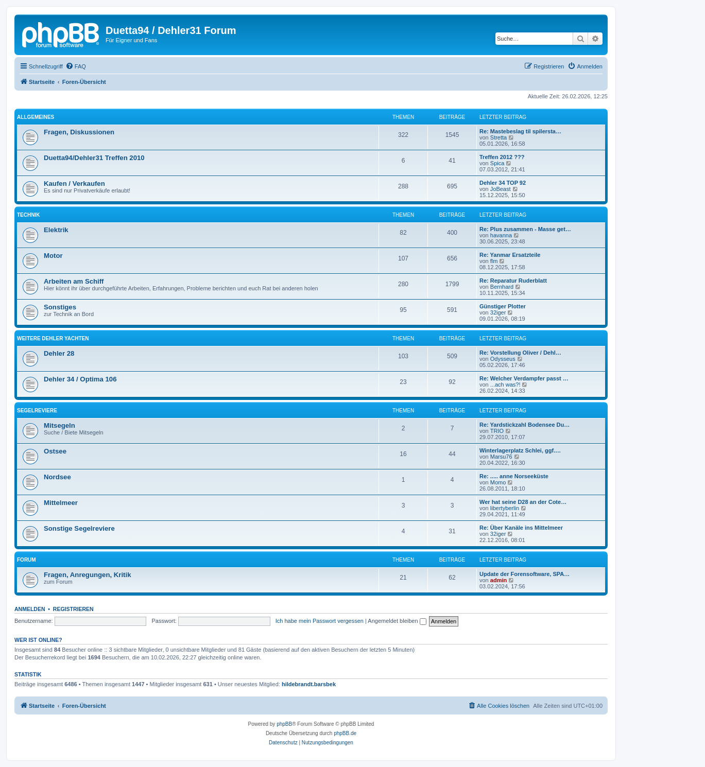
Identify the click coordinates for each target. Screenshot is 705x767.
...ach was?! (505, 384)
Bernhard (501, 287)
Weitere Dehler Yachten (53, 338)
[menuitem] (75, 66)
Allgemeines (35, 117)
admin (498, 580)
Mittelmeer (61, 503)
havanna (501, 235)
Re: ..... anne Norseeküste (513, 476)
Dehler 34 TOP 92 (502, 183)
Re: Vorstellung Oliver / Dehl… (520, 353)
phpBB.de (345, 733)
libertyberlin (504, 508)
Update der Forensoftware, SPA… (524, 574)
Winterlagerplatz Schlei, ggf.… (520, 450)
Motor (53, 255)
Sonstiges (60, 307)
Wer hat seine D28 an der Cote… (522, 502)
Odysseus (502, 359)
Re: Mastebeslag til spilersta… (520, 131)
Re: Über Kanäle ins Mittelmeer (521, 528)
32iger (498, 312)
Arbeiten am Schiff (74, 281)
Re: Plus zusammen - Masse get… (525, 229)
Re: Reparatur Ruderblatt (513, 280)
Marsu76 (501, 457)
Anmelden (29, 609)
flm (494, 261)
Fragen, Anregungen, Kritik (87, 575)
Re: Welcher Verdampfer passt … (524, 378)
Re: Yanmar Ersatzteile (509, 255)
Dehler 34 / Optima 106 (80, 379)
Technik (28, 215)
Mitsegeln (59, 425)
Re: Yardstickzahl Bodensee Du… (524, 425)
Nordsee (57, 477)
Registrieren (73, 609)
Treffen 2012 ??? (501, 157)
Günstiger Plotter (502, 306)
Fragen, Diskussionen (79, 132)
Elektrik (56, 230)
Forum (26, 560)
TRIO (497, 431)
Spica (497, 163)
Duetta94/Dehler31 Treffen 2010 (94, 158)
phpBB (284, 724)
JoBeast (500, 189)
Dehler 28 (59, 353)
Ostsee (55, 451)
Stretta (498, 137)
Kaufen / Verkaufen (74, 183)
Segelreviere (37, 410)
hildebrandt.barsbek (309, 684)
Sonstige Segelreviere (79, 528)
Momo (498, 482)
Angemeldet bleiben (397, 621)
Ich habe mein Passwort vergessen (320, 621)
